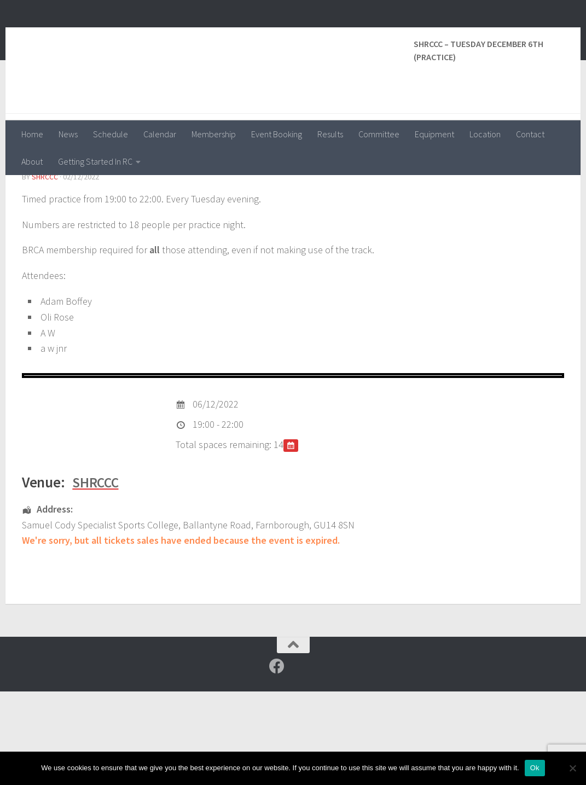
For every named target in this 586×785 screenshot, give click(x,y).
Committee (378, 134)
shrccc (45, 271)
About (32, 161)
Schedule (110, 134)
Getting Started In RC (95, 161)
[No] (572, 768)
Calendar (159, 134)
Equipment (434, 134)
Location (485, 134)
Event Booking (276, 134)
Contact (530, 134)
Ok (534, 768)
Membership (214, 134)
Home (32, 134)
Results (330, 134)
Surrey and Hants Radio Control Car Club (218, 38)
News (68, 134)
